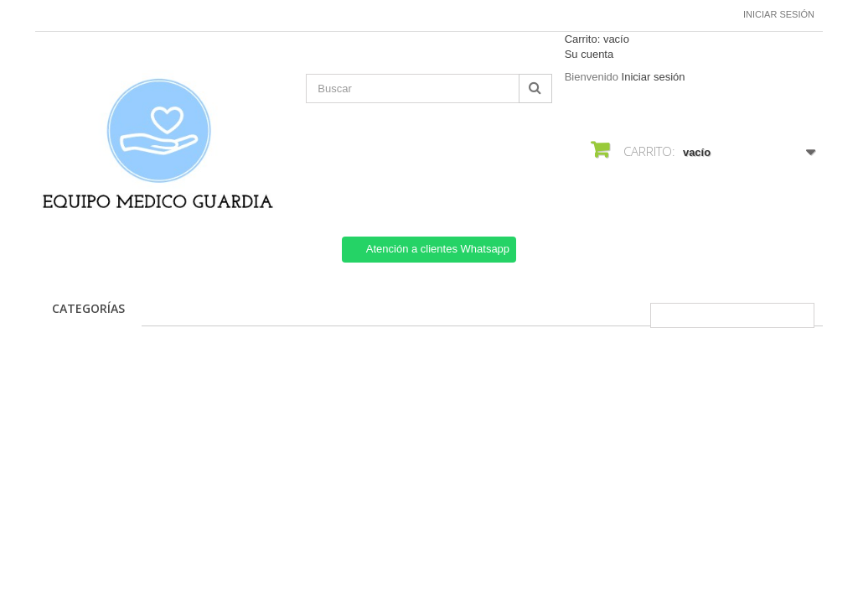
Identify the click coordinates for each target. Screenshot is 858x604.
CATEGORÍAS (88, 308)
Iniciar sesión (778, 14)
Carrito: (597, 39)
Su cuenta (589, 54)
